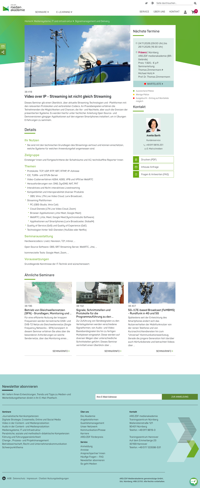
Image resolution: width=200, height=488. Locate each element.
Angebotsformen (89, 419)
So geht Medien (88, 463)
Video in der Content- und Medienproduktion (25, 423)
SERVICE (144, 11)
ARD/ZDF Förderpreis (91, 437)
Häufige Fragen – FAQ (91, 456)
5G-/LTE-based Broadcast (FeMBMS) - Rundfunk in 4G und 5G (151, 311)
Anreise (84, 449)
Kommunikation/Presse (92, 430)
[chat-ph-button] (194, 482)
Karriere (84, 433)
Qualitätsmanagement (92, 423)
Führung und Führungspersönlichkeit (21, 437)
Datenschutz (19, 478)
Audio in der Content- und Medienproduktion (25, 426)
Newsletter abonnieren (92, 460)
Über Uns (159, 11)
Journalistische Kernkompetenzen (20, 416)
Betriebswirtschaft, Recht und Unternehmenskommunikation (34, 444)
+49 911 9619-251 (153, 145)
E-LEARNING (64, 12)
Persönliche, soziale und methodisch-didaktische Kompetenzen (35, 433)
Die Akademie (87, 416)
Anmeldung (86, 446)
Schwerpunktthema (12, 447)
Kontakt (174, 11)
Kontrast (152, 3)
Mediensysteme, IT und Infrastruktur (21, 430)
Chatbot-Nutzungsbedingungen (54, 478)
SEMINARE (42, 12)
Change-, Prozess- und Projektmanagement (25, 440)
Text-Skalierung (146, 3)
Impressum (32, 478)
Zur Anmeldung (179, 397)
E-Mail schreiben (153, 149)
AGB (9, 478)
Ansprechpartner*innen (92, 453)
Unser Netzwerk (88, 426)
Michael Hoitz (146, 73)
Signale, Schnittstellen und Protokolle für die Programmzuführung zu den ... (94, 313)
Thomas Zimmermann (150, 69)
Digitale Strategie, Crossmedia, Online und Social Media (31, 419)
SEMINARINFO (62, 351)
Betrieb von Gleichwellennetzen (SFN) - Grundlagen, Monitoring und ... (48, 311)
